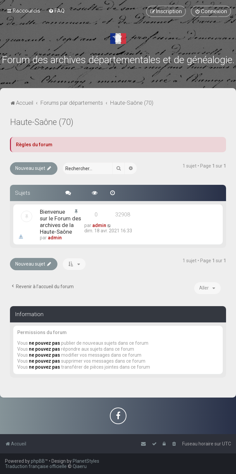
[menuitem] (56, 11)
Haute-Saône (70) (41, 122)
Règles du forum (34, 144)
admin (55, 237)
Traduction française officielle (36, 466)
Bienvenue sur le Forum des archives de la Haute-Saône (60, 221)
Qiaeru (80, 466)
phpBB (38, 461)
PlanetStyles (86, 461)
